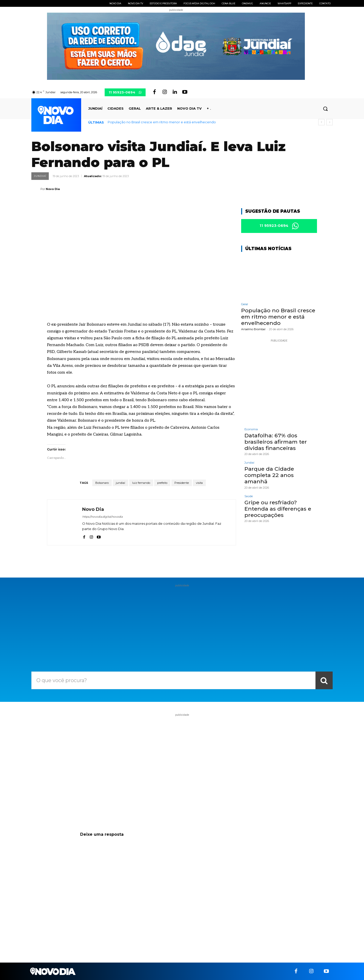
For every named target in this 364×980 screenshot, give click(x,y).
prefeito (162, 483)
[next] (329, 122)
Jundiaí (40, 176)
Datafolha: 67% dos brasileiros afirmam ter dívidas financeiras (275, 441)
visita (199, 483)
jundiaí (120, 483)
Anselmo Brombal (253, 329)
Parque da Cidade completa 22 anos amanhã (269, 475)
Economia (251, 429)
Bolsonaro (102, 483)
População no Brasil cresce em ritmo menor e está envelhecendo (162, 122)
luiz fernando (141, 483)
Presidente (181, 483)
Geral (244, 304)
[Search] (324, 680)
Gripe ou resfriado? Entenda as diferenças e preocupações (277, 508)
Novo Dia (53, 189)
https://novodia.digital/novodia (102, 516)
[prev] (321, 122)
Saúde (248, 496)
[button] (325, 108)
